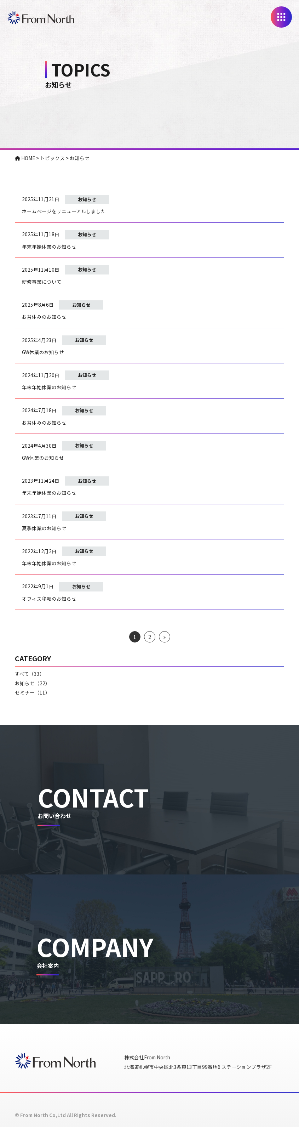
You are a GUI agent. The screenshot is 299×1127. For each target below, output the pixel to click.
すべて (30, 673)
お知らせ (87, 199)
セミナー (32, 692)
